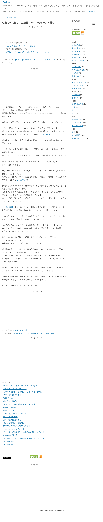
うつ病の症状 (21, 180)
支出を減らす (76, 51)
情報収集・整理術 (78, 85)
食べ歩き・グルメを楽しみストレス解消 (19, 404)
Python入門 (30, 52)
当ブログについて (78, 138)
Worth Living (8, 2)
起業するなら (76, 76)
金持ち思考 (76, 45)
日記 (73, 132)
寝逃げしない (8, 398)
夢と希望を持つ (77, 119)
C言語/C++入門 (11, 52)
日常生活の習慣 (77, 104)
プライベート (23, 46)
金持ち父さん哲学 (78, 60)
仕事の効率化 (76, 67)
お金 (7, 46)
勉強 (15, 46)
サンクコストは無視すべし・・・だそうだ (20, 386)
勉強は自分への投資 (79, 82)
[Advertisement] (35, 32)
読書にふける (8, 410)
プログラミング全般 (42, 52)
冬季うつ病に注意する (12, 395)
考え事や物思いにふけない (14, 423)
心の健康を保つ (11, 17)
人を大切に (76, 95)
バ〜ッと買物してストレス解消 (15, 414)
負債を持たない (77, 57)
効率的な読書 (76, 88)
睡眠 (73, 113)
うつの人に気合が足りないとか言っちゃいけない (23, 392)
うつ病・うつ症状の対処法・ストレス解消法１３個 (35, 60)
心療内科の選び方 (20, 330)
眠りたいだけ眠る (10, 401)
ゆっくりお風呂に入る (12, 407)
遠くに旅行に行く (10, 417)
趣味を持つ (76, 98)
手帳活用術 (76, 73)
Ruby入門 (21, 52)
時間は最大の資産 (78, 70)
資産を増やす (76, 54)
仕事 (11, 46)
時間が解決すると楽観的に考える (16, 426)
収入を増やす (76, 48)
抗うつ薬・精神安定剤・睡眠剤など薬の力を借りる (23, 432)
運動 (73, 110)
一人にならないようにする (14, 429)
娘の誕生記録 (76, 135)
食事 (73, 107)
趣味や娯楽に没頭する (12, 420)
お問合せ (92, 11)
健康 (31, 46)
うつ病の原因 (45, 134)
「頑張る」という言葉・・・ (15, 389)
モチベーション (77, 123)
